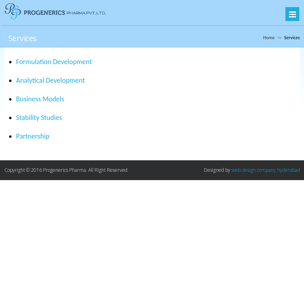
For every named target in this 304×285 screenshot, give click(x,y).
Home (269, 37)
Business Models (40, 99)
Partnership (32, 136)
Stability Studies (39, 117)
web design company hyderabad (266, 170)
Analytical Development (50, 80)
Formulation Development (54, 61)
